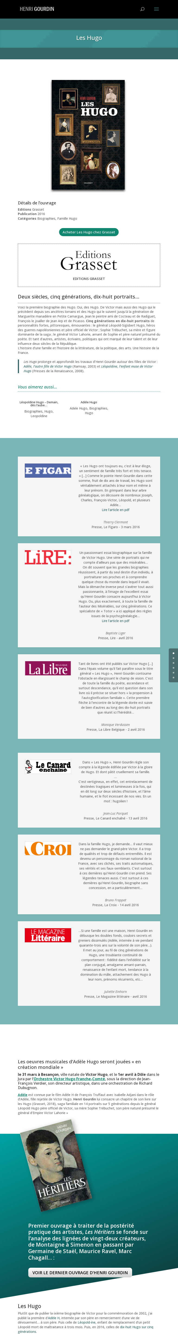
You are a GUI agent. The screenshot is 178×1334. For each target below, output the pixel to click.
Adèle (22, 1095)
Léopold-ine (86, 1322)
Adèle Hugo (89, 402)
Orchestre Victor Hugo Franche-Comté (69, 1078)
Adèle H (54, 1318)
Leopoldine (39, 416)
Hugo (48, 411)
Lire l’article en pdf (115, 510)
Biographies (33, 411)
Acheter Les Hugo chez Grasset (89, 232)
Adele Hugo (78, 408)
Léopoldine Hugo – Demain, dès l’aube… (39, 403)
